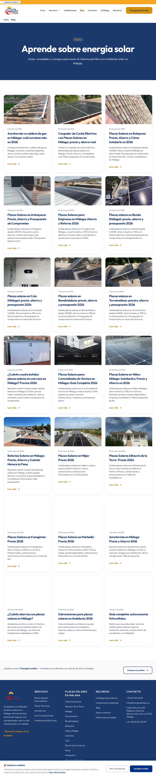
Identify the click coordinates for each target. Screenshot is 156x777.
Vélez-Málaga (71, 730)
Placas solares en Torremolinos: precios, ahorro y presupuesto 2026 (129, 300)
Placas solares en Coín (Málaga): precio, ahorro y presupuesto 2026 (24, 300)
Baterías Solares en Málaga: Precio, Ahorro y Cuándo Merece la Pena (26, 460)
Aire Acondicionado (43, 715)
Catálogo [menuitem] (105, 10)
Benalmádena (71, 721)
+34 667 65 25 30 (134, 698)
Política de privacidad (106, 717)
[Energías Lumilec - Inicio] (20, 10)
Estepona (69, 726)
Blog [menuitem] (82, 10)
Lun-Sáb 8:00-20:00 (136, 721)
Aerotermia (40, 710)
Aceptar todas (141, 768)
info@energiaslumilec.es (138, 702)
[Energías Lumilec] (14, 696)
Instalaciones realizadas (107, 702)
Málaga (68, 711)
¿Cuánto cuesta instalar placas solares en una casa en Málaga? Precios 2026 (26, 378)
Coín (67, 740)
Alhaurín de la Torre (74, 706)
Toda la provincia (73, 701)
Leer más (13, 163)
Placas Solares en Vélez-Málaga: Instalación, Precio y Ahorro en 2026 (128, 378)
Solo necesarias (117, 768)
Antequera (70, 755)
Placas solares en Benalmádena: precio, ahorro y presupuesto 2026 (77, 300)
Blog (98, 707)
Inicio (6, 19)
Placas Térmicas (42, 706)
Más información (57, 772)
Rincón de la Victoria (75, 745)
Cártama (69, 735)
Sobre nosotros (103, 712)
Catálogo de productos (107, 698)
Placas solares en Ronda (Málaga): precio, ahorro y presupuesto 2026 (126, 219)
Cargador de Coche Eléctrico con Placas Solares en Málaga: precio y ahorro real (77, 138)
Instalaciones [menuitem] (70, 10)
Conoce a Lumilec (137, 670)
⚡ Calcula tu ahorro (10, 2)
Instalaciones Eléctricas (45, 720)
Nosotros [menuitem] (117, 10)
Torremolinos (71, 716)
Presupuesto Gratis (139, 10)
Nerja (67, 750)
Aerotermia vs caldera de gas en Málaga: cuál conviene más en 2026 (27, 138)
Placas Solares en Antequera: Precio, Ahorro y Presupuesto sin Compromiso (26, 219)
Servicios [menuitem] (54, 10)
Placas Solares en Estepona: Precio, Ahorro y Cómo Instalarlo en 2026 (127, 138)
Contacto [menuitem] (92, 10)
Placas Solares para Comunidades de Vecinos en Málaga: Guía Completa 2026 (77, 378)
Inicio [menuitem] (42, 10)
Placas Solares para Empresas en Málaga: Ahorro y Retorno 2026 (77, 219)
